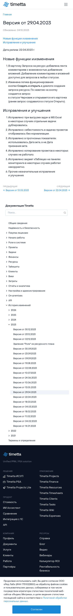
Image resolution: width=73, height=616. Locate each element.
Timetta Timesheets (51, 493)
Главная (7, 14)
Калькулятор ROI (50, 561)
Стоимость (10, 502)
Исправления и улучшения (19, 42)
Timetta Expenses (50, 515)
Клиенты (8, 555)
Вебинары (46, 555)
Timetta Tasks (48, 504)
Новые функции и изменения (20, 38)
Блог (42, 544)
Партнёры (9, 566)
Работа (7, 561)
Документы (10, 544)
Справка (45, 538)
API (5, 525)
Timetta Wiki (47, 510)
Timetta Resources (51, 487)
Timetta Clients (48, 498)
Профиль (8, 538)
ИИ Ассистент (11, 507)
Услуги (7, 549)
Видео (43, 549)
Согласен (36, 609)
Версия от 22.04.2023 (57, 190)
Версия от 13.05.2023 (16, 190)
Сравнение (10, 513)
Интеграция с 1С (13, 519)
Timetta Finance (49, 481)
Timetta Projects (49, 476)
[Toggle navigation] (66, 4)
